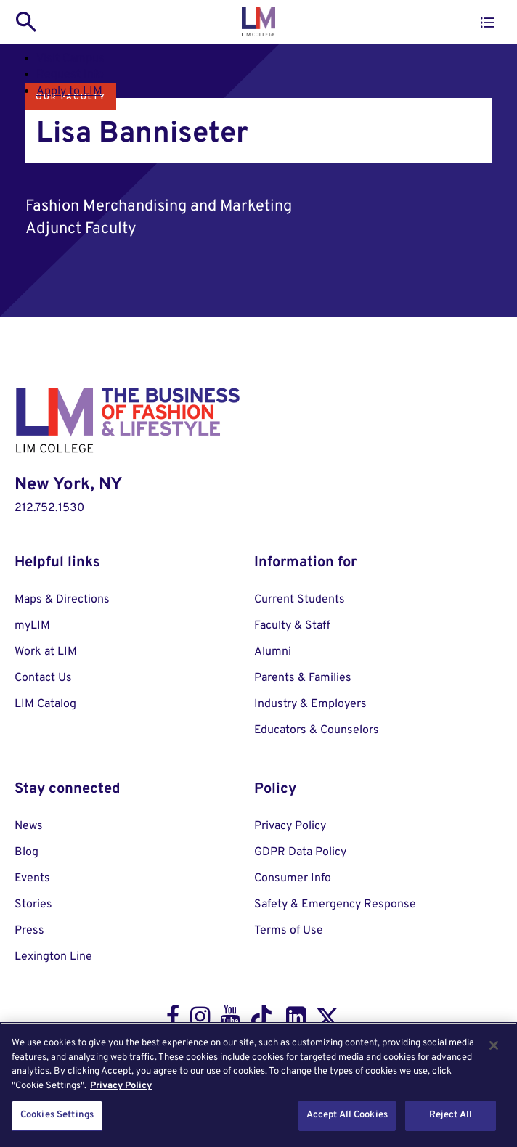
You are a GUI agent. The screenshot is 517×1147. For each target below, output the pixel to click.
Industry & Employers (310, 704)
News (29, 826)
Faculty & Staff (292, 626)
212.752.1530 (49, 508)
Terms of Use (288, 930)
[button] (487, 23)
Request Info (70, 75)
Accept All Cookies (347, 1115)
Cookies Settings (57, 1115)
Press (29, 930)
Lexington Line (53, 957)
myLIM (32, 626)
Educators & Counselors (316, 730)
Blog (26, 852)
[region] (258, 1084)
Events (32, 878)
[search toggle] (26, 22)
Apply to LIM (69, 91)
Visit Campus (70, 59)
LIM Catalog (45, 704)
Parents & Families (302, 678)
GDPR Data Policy (300, 852)
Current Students (299, 599)
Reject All (450, 1115)
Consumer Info (292, 878)
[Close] (494, 1045)
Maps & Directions (62, 599)
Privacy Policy (290, 826)
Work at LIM (46, 652)
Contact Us (43, 678)
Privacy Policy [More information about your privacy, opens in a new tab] (121, 1086)
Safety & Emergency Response (335, 904)
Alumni (272, 652)
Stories (33, 904)
